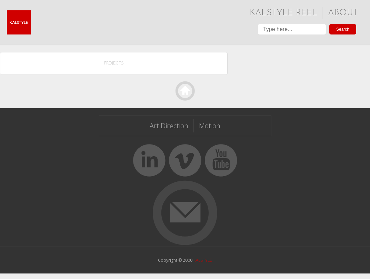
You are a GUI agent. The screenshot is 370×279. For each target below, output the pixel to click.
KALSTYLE (202, 260)
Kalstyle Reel (283, 13)
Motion (209, 125)
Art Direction (169, 125)
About (343, 13)
